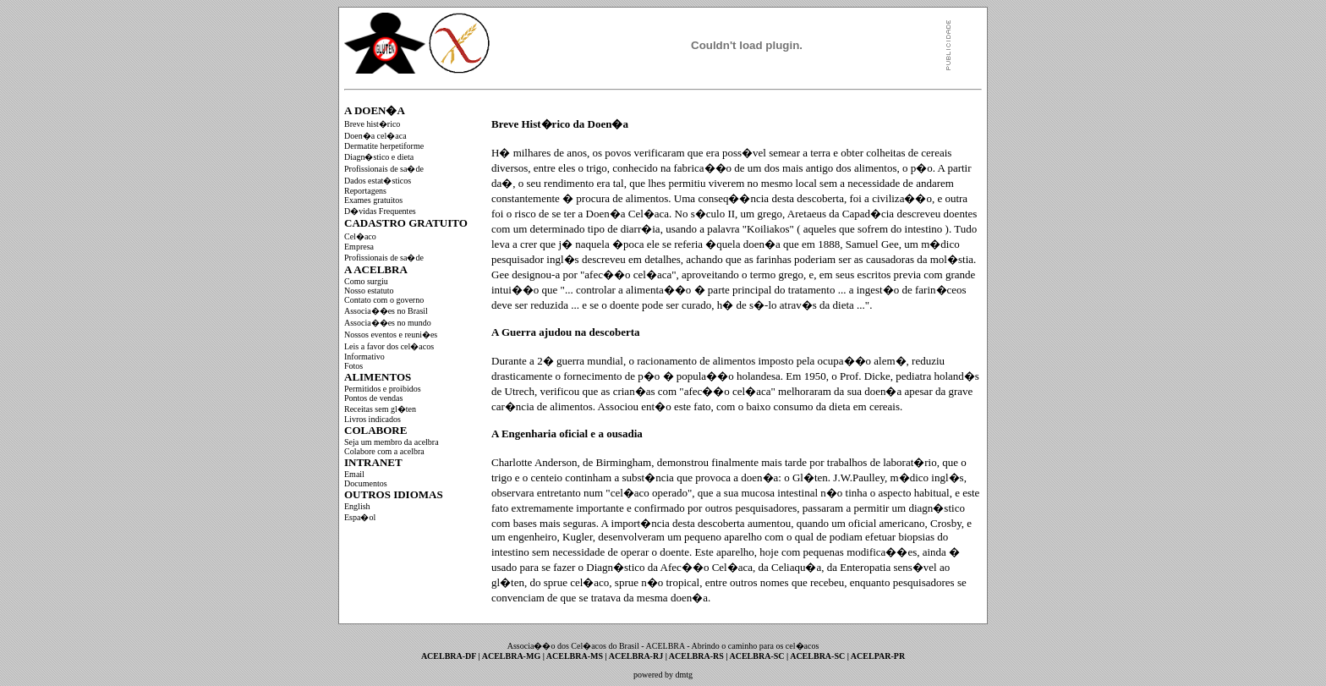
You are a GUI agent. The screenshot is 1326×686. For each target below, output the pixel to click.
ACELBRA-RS (697, 656)
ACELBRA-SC (758, 656)
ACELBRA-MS (575, 656)
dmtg (684, 674)
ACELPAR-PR (878, 656)
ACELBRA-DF (450, 656)
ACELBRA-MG (512, 656)
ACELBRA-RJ (637, 656)
